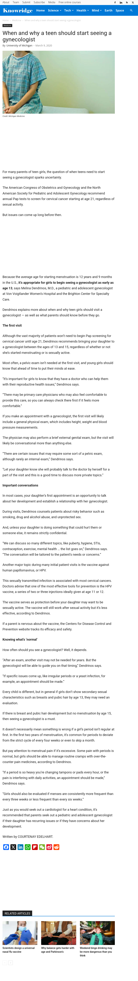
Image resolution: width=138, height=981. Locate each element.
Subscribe (39, 2)
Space (120, 10)
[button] (131, 10)
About (6, 2)
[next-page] (10, 963)
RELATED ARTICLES (17, 913)
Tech (69, 10)
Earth (108, 10)
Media (51, 2)
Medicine (16, 20)
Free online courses (70, 2)
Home (40, 10)
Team (16, 2)
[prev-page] (5, 963)
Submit (26, 2)
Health (83, 10)
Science (54, 10)
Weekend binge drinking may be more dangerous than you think (96, 952)
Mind (97, 10)
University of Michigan (19, 45)
